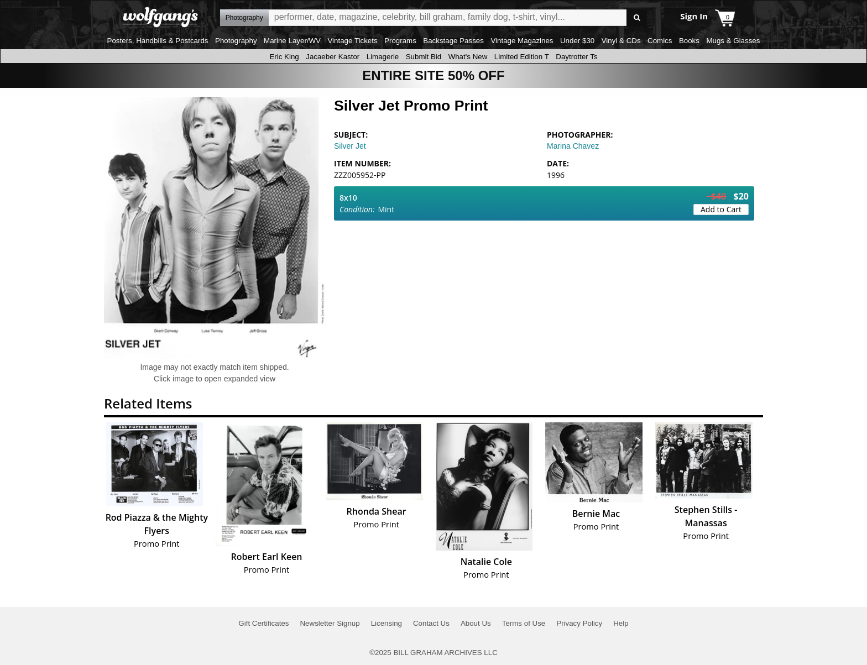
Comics (659, 40)
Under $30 (577, 40)
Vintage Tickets (352, 40)
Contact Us (431, 623)
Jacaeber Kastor (332, 57)
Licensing (386, 623)
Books (689, 40)
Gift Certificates (263, 623)
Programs (400, 40)
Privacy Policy (579, 623)
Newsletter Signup (329, 623)
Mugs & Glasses (733, 40)
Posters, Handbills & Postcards (157, 40)
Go (636, 18)
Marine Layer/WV (292, 40)
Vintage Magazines (521, 40)
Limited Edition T (521, 57)
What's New (468, 57)
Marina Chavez (573, 146)
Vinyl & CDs (621, 40)
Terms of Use (524, 623)
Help (620, 623)
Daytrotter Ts (576, 57)
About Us (476, 623)
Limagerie (383, 57)
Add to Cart (721, 209)
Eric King (284, 57)
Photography (236, 40)
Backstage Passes (453, 40)
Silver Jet (350, 146)
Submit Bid (423, 57)
